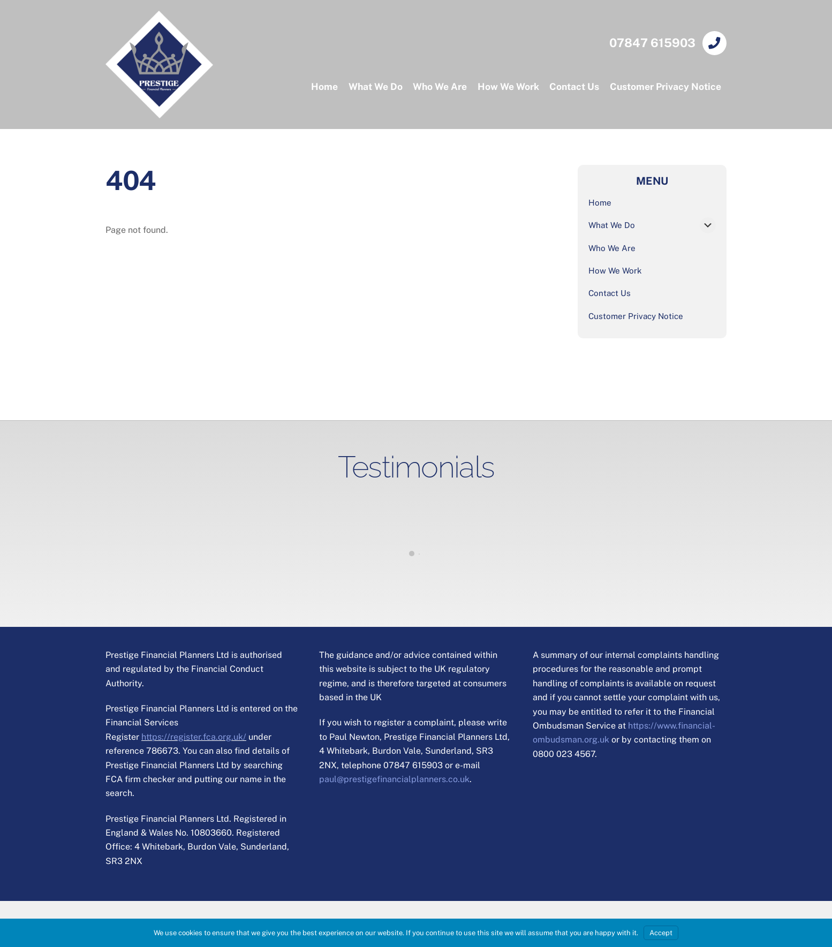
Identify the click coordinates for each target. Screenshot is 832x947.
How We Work (508, 86)
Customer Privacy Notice (665, 86)
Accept (660, 933)
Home (324, 86)
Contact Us (574, 86)
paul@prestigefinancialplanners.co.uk (394, 779)
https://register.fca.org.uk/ (193, 737)
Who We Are (440, 86)
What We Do (376, 86)
